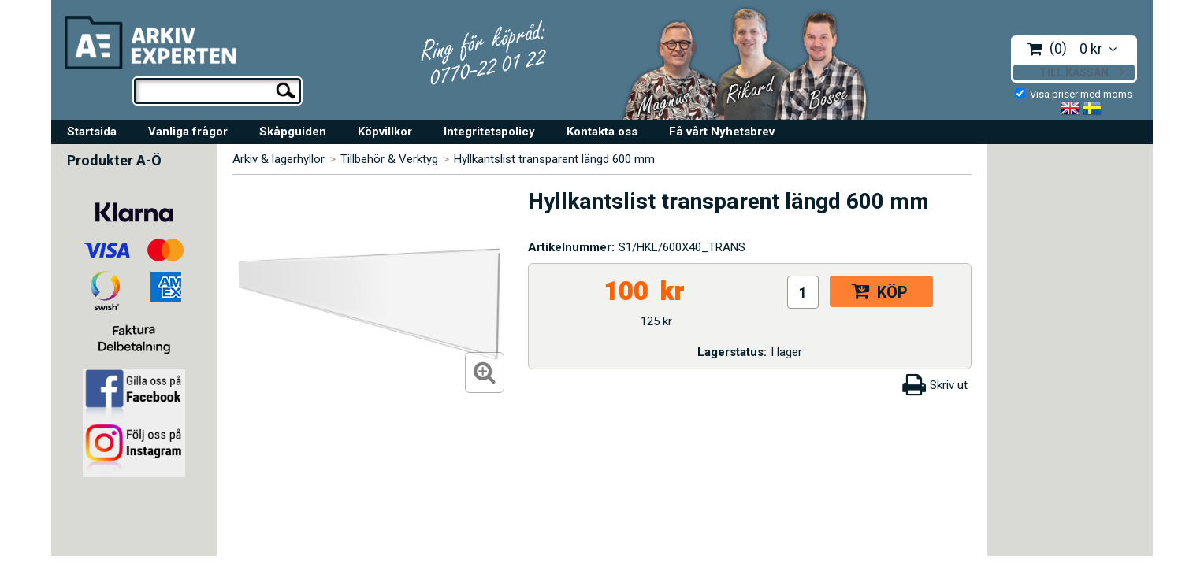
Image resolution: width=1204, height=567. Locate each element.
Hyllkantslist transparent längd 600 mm (554, 159)
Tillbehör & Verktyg (389, 159)
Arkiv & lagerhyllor (278, 159)
